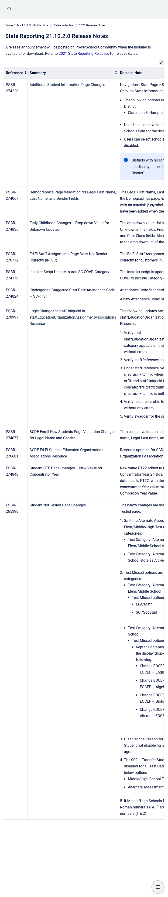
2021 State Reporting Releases (84, 53)
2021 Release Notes (92, 25)
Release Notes (63, 25)
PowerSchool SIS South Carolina (26, 25)
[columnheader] (16, 73)
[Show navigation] (158, 887)
